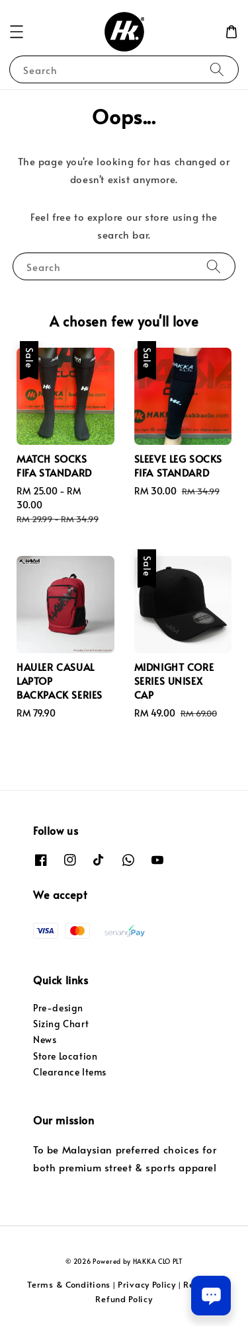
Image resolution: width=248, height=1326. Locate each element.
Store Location (65, 1056)
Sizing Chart (61, 1023)
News (44, 1039)
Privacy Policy (147, 1284)
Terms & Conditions (68, 1284)
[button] (16, 31)
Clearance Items (69, 1072)
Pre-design (58, 1007)
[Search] (217, 69)
